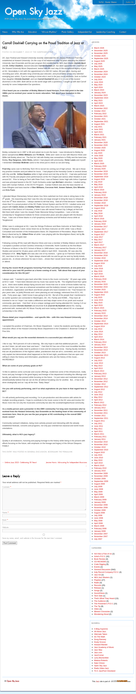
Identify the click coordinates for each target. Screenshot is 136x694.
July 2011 (98, 423)
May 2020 (98, 158)
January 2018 (100, 224)
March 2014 (99, 339)
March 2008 (99, 526)
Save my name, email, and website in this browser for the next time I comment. (32, 538)
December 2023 (101, 95)
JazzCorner (99, 655)
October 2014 (100, 321)
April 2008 (98, 523)
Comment (6, 487)
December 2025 (101, 50)
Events (97, 567)
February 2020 (100, 166)
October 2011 (100, 415)
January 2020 (100, 169)
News (5, 32)
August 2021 (99, 124)
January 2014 (100, 345)
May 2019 (98, 184)
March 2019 (99, 190)
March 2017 (99, 245)
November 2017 (101, 226)
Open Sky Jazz (100, 666)
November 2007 (101, 536)
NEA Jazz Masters (102, 577)
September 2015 (101, 292)
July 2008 (98, 515)
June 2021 (98, 129)
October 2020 (100, 148)
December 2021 (101, 116)
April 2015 (98, 305)
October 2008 (100, 510)
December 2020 (101, 142)
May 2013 (98, 366)
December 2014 (101, 316)
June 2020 (98, 155)
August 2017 (99, 234)
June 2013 (98, 363)
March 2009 (99, 497)
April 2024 (98, 87)
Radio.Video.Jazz (101, 668)
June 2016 (98, 268)
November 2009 (101, 476)
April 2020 (98, 161)
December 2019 (101, 171)
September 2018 (101, 205)
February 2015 (100, 310)
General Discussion (37, 452)
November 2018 (101, 200)
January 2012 (100, 408)
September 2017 (101, 232)
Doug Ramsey (100, 639)
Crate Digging (100, 564)
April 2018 (98, 216)
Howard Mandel (100, 645)
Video (96, 609)
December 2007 (101, 534)
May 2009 (98, 492)
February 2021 (100, 137)
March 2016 (99, 276)
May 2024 (98, 85)
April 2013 (98, 368)
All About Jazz (100, 631)
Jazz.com (98, 652)
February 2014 (100, 342)
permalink (68, 452)
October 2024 (100, 77)
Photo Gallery (68, 32)
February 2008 (100, 528)
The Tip (97, 606)
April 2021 (98, 132)
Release (97, 588)
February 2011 (100, 436)
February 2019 (100, 192)
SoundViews (99, 593)
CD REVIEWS (100, 562)
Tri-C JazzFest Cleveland (104, 671)
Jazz (98, 681)
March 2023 (99, 106)
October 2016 (100, 258)
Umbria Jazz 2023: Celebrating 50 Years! (19, 462)
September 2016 (101, 261)
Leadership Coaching (105, 32)
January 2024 (100, 92)
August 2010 (99, 452)
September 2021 (101, 121)
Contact (122, 32)
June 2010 (98, 457)
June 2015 (98, 300)
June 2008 (98, 518)
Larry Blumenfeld (101, 658)
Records (97, 585)
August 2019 (99, 179)
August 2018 (99, 208)
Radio (96, 583)
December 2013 (101, 347)
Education (32, 32)
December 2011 (101, 410)
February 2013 (100, 373)
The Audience (100, 601)
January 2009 (100, 502)
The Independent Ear (43, 52)
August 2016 (99, 263)
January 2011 (100, 439)
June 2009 (98, 489)
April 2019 (98, 187)
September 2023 (101, 98)
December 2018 (101, 198)
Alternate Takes (100, 634)
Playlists (97, 580)
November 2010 (101, 444)
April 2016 (98, 274)
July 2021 (98, 127)
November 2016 (101, 255)
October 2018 (100, 203)
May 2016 (98, 271)
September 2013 (101, 355)
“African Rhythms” (49, 32)
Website (5, 527)
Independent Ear (85, 32)
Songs (97, 590)
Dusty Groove (100, 642)
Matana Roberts (101, 660)
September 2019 (101, 177)
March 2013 (99, 371)
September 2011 (101, 418)
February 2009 (100, 500)
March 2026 (99, 48)
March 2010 (99, 465)
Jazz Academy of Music (104, 647)
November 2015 (101, 287)
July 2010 (98, 455)
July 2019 (98, 182)
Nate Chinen (99, 663)
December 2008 (101, 505)
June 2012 (98, 394)
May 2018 (98, 213)
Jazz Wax (98, 650)
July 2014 (98, 329)
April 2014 (98, 337)
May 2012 (98, 397)
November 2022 (101, 108)
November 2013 (101, 350)
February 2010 (100, 468)
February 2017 (100, 247)
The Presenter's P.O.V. (103, 604)
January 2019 (100, 195)
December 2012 (101, 379)
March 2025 (99, 69)
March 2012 (99, 402)
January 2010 (100, 471)
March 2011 (99, 434)
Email (5, 520)
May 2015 (98, 303)
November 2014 (101, 318)
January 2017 (100, 250)
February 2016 (100, 279)
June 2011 (98, 426)
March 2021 (99, 134)
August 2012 (99, 389)
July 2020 (98, 153)
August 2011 (99, 421)
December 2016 (101, 253)
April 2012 (98, 400)
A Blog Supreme (101, 629)
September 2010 (101, 450)
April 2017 (98, 242)
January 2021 (100, 140)
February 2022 (100, 113)
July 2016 (98, 266)
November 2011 (101, 413)
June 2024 (98, 82)
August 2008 (99, 513)
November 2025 (101, 53)
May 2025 (98, 66)
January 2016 (100, 282)
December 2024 (101, 71)
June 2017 (98, 237)
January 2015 (100, 313)
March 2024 (99, 90)
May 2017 (98, 240)
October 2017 (100, 229)
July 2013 (98, 360)
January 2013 (100, 376)
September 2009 (101, 481)
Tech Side (98, 596)
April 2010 (98, 463)
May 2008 (98, 521)
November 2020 (101, 145)
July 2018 (98, 211)
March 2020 (99, 163)
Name (5, 512)
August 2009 (99, 484)
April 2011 (98, 431)
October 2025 (100, 56)
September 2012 (101, 387)
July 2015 (98, 297)
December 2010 (101, 442)
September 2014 (101, 324)
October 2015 (100, 289)
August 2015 (99, 295)
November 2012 (101, 381)
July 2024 (98, 79)
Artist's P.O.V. (100, 556)
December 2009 (101, 473)
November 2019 (101, 174)
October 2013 (100, 352)
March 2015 (99, 308)
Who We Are (18, 32)
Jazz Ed (97, 575)
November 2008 (101, 507)
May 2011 (98, 429)
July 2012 (98, 392)
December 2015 (101, 284)
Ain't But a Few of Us (103, 554)
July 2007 (98, 539)
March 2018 (99, 219)
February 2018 (100, 221)
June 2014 (98, 331)
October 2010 (100, 447)
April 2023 (98, 103)
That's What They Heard (104, 598)
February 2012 (100, 405)
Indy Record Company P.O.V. (106, 572)
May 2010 (98, 460)
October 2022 (100, 111)
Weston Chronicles (102, 611)
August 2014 (99, 326)
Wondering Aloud (101, 614)
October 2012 (100, 384)
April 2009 (98, 494)
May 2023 (98, 100)
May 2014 (98, 334)
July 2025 (98, 64)
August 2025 (99, 61)
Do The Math (99, 637)
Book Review (99, 559)
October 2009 (100, 478)
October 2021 (100, 119)
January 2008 (100, 531)
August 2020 (99, 150)
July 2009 (98, 486)
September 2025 (101, 58)
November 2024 (101, 74)
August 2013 (99, 358)
